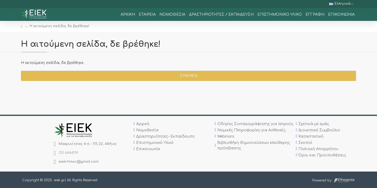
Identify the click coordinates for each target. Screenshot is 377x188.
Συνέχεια (188, 76)
